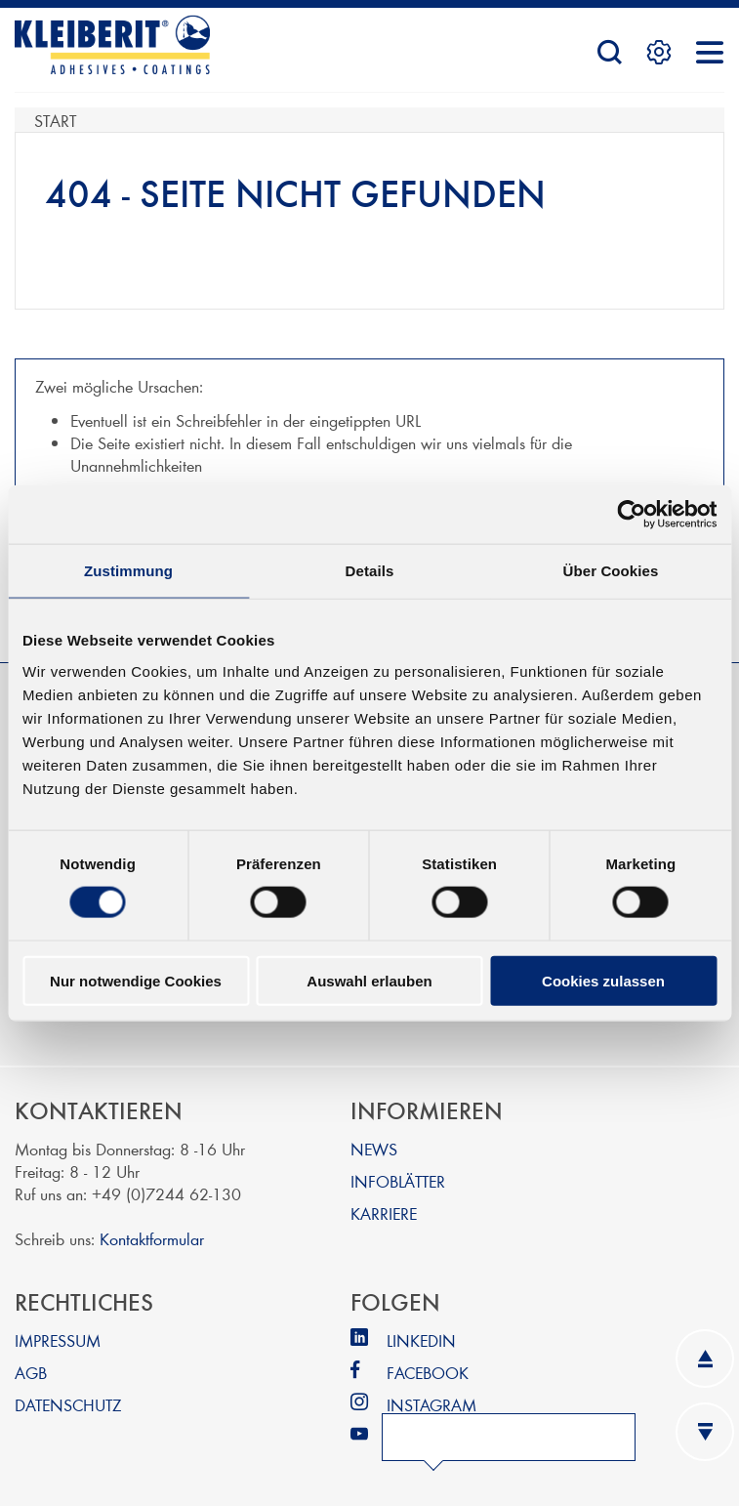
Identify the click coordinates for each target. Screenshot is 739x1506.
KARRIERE (383, 1212)
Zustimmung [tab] (128, 571)
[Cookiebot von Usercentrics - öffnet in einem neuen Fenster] (631, 514)
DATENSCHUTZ (68, 1404)
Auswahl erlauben (369, 980)
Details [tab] (370, 571)
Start (55, 119)
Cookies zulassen (603, 980)
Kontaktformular (152, 1238)
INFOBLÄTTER (397, 1180)
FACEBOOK (428, 1371)
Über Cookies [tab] (611, 571)
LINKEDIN (421, 1339)
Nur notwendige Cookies (136, 980)
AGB (31, 1371)
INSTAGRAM (431, 1404)
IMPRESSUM (58, 1339)
